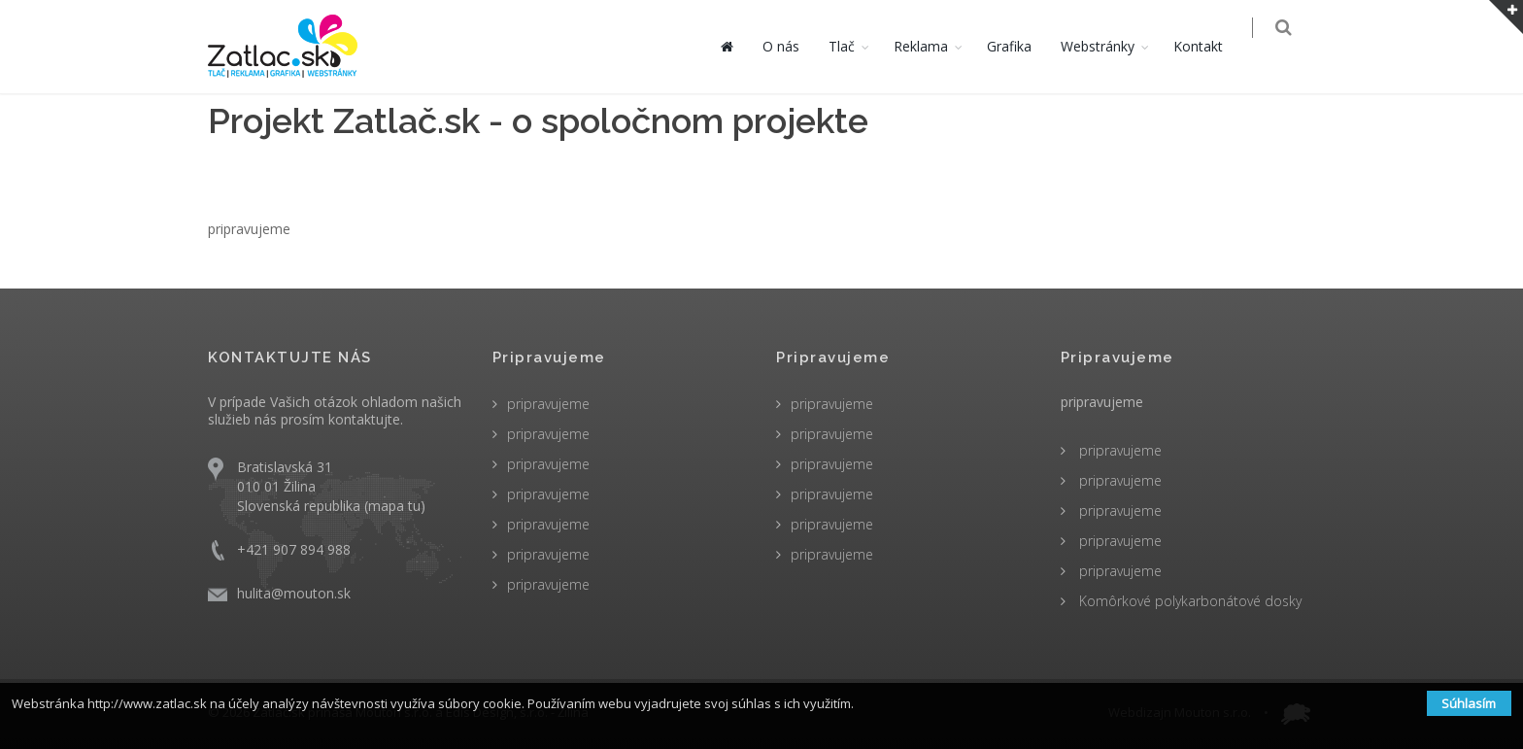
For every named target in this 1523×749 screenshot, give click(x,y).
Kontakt (1210, 46)
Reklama (933, 46)
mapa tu (394, 505)
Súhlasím (1468, 703)
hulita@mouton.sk (294, 593)
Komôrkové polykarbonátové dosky (1188, 601)
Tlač (854, 46)
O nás (793, 46)
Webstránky (1110, 46)
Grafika (1021, 46)
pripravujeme (548, 403)
